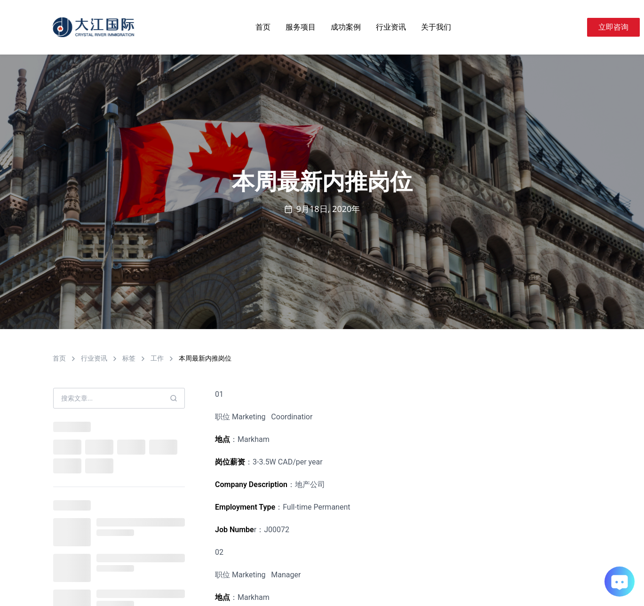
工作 (157, 358)
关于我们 (436, 27)
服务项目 (301, 27)
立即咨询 (613, 27)
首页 (262, 27)
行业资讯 (391, 27)
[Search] (576, 27)
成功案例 (346, 27)
